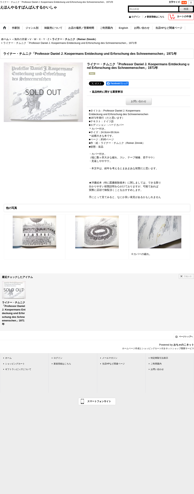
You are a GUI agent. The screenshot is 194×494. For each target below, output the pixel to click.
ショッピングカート (15, 363)
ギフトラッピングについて (18, 369)
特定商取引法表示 (159, 358)
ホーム (8, 358)
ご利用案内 (156, 363)
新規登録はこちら (155, 16)
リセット (188, 276)
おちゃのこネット (183, 344)
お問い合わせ (138, 101)
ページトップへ (186, 336)
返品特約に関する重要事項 (107, 91)
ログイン (135, 16)
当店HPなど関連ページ (113, 363)
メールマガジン (109, 358)
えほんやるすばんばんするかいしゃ (28, 7)
